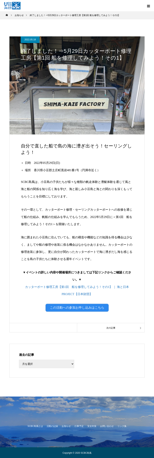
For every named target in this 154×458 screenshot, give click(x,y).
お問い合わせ (107, 425)
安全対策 (91, 425)
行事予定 (79, 425)
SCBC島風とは (35, 425)
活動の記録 (52, 425)
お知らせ (66, 425)
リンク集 (122, 425)
